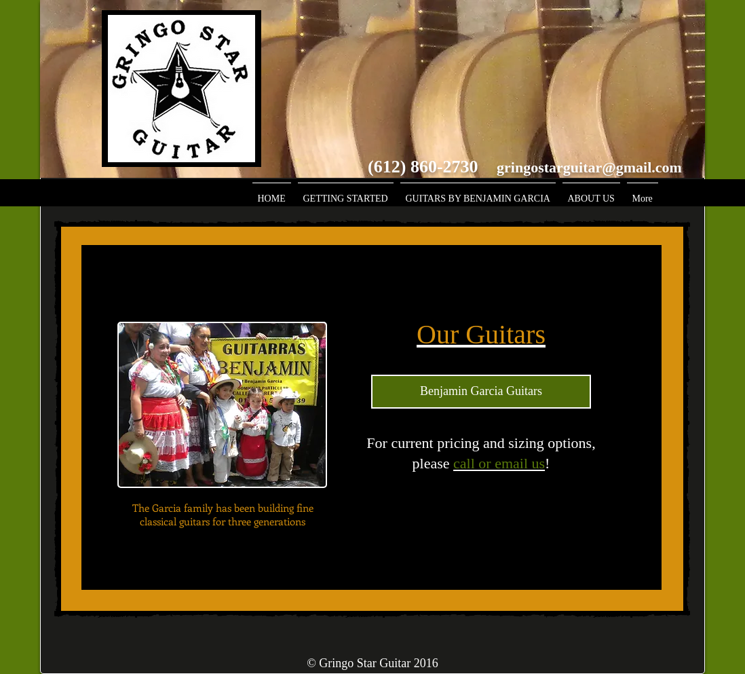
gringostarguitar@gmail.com (589, 167)
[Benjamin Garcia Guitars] (481, 392)
